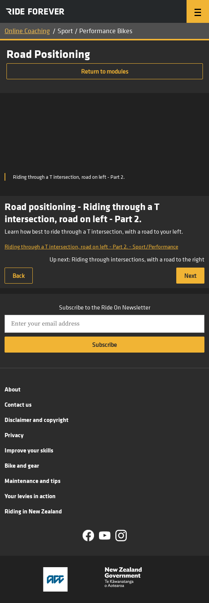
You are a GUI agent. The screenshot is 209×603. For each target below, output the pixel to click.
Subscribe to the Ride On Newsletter (104, 307)
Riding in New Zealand (33, 511)
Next (190, 275)
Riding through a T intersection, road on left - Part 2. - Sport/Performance (91, 246)
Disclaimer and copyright (37, 419)
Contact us (18, 404)
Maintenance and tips (33, 480)
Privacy (14, 435)
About (13, 389)
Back (19, 275)
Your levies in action (30, 496)
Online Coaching (27, 30)
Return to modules (104, 71)
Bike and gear (22, 465)
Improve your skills (29, 450)
